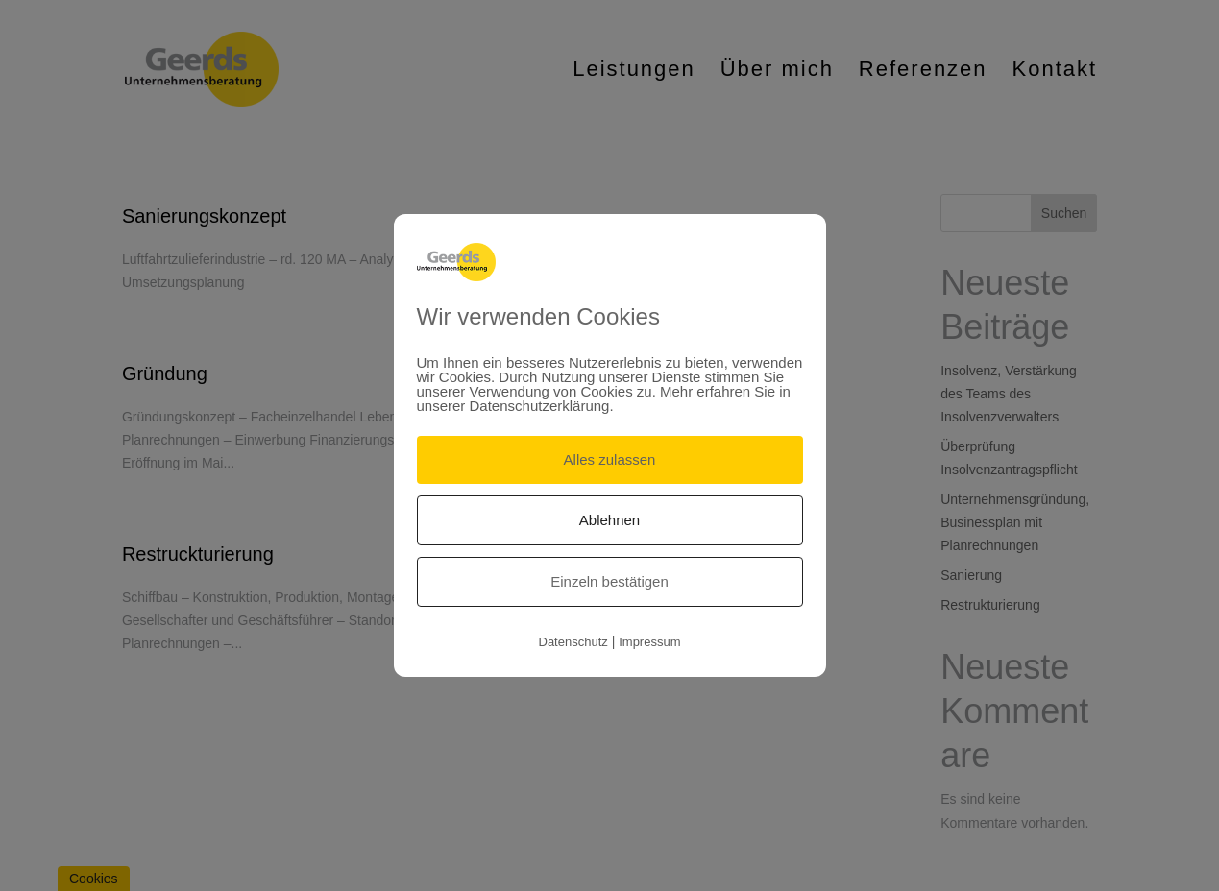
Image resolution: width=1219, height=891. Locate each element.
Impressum (649, 642)
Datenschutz (573, 642)
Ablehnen (609, 520)
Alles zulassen (610, 459)
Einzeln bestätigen (609, 581)
